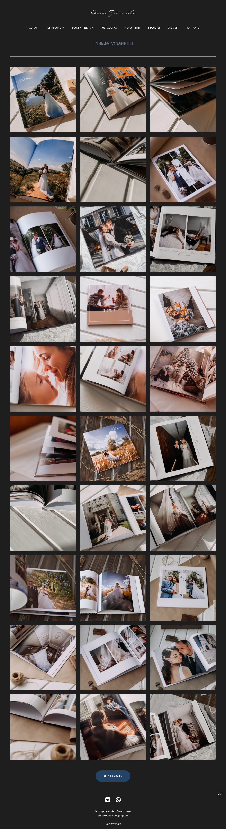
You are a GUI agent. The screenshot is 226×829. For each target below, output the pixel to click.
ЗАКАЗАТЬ (113, 778)
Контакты (193, 27)
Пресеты (154, 27)
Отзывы (173, 27)
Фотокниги (132, 27)
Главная (32, 27)
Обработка (109, 27)
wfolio (117, 826)
